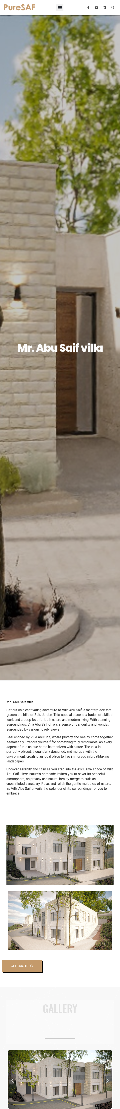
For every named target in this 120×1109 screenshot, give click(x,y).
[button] (59, 7)
